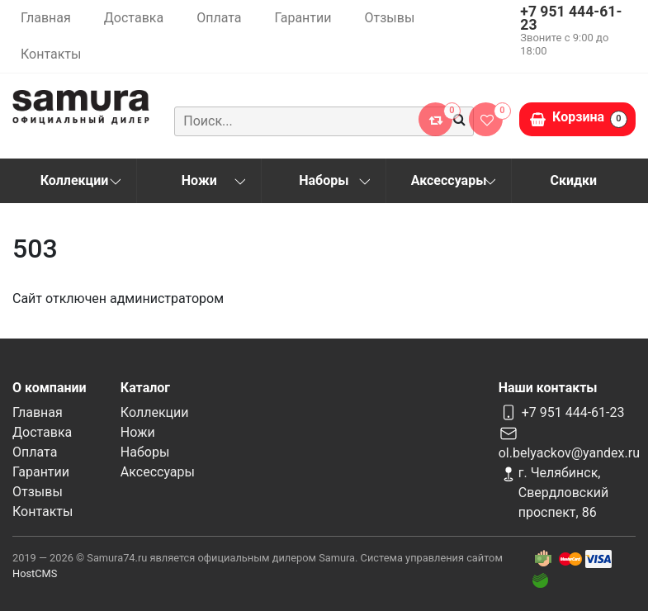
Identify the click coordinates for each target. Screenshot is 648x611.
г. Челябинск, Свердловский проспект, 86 (563, 492)
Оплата (218, 18)
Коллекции (74, 180)
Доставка (133, 18)
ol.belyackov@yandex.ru (569, 453)
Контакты (51, 54)
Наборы (323, 180)
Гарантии (302, 18)
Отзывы (390, 18)
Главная (46, 18)
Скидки (574, 180)
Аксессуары (449, 180)
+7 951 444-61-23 (571, 18)
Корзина (589, 118)
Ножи (199, 180)
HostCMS (34, 573)
